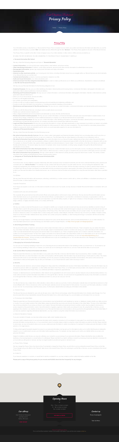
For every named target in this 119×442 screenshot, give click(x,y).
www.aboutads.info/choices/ (21, 237)
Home (54, 27)
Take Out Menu (96, 420)
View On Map (23, 422)
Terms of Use (55, 429)
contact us (83, 431)
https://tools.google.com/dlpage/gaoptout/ (80, 221)
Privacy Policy (59, 43)
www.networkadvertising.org (89, 235)
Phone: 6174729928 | (95, 415)
